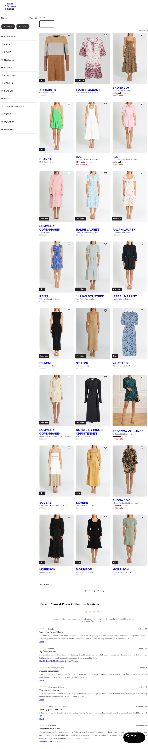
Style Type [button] (8, 36)
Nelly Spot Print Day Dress (49, 299)
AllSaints (47, 90)
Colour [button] (7, 83)
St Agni (45, 363)
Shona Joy (121, 87)
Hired (41, 641)
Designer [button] (7, 129)
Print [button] (5, 98)
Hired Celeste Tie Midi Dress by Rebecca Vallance (58, 661)
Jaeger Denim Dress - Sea (122, 572)
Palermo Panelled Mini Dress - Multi (126, 503)
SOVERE (45, 502)
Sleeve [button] (6, 67)
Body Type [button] (8, 75)
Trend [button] (6, 114)
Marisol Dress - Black (83, 436)
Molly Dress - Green (46, 162)
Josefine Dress (44, 232)
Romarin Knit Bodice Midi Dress (87, 160)
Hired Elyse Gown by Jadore (50, 741)
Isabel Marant (88, 90)
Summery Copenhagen (49, 227)
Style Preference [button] (12, 106)
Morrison (47, 569)
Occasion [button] (8, 122)
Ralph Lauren (87, 229)
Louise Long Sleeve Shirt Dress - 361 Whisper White (56, 436)
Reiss (43, 296)
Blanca (45, 159)
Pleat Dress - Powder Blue (85, 299)
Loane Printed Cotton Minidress (87, 93)
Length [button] (6, 52)
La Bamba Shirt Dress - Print (123, 434)
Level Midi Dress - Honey (85, 505)
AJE (79, 157)
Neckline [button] (7, 60)
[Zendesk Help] (134, 737)
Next (104, 591)
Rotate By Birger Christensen (90, 431)
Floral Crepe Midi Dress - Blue (87, 232)
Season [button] (7, 91)
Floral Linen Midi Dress (121, 232)
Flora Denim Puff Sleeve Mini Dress (125, 160)
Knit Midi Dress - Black (47, 366)
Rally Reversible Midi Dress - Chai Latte (53, 505)
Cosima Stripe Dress (46, 93)
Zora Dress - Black (46, 572)
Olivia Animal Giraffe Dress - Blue (125, 366)
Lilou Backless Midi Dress (122, 90)
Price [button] (5, 44)
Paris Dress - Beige (82, 366)
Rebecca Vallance (128, 431)
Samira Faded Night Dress (122, 299)
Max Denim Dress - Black (85, 572)
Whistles (120, 363)
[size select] (46, 23)
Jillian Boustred (90, 296)
